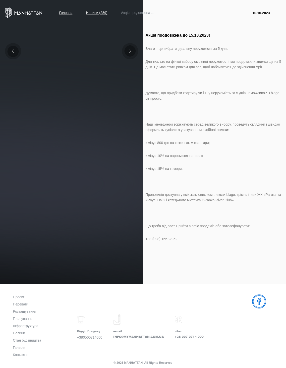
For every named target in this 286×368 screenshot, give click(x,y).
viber (178, 331)
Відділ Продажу (88, 331)
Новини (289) (96, 13)
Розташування (24, 311)
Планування (23, 319)
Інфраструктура (25, 326)
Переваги (20, 304)
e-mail (117, 331)
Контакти (20, 355)
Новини (19, 333)
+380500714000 (89, 337)
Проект (18, 297)
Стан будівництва (27, 340)
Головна (65, 13)
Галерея (19, 348)
